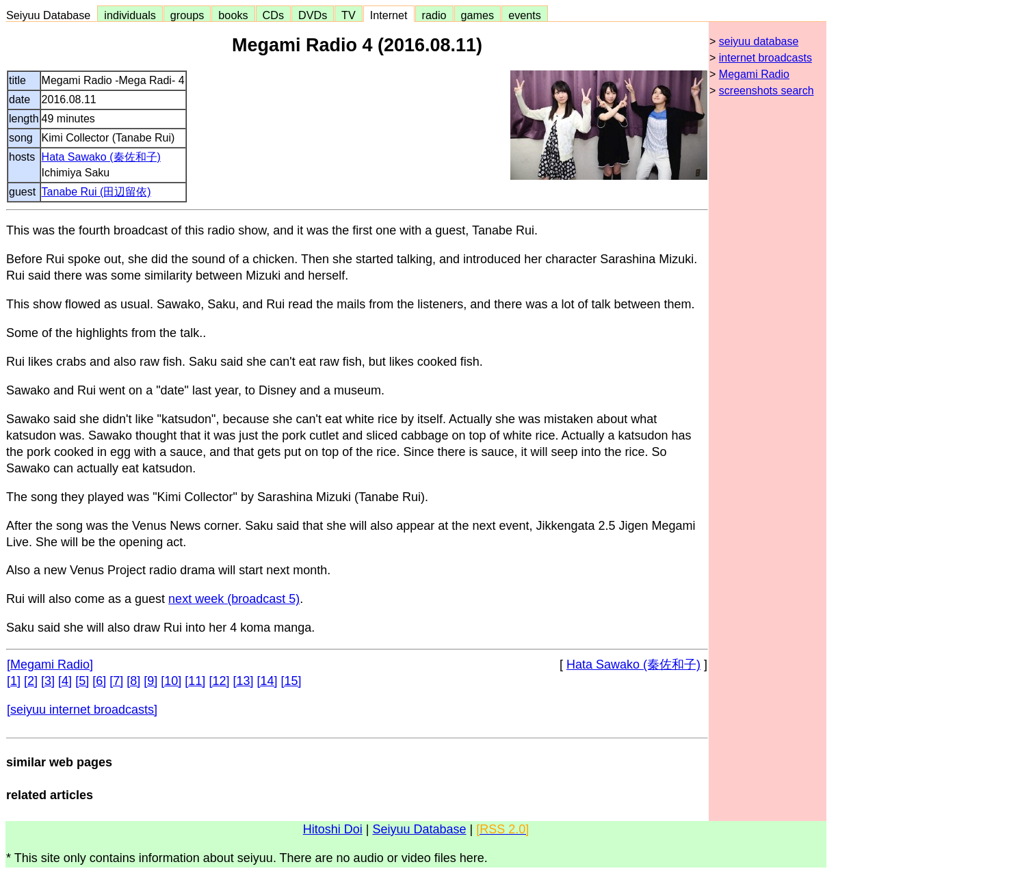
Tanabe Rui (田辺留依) (96, 192)
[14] (267, 681)
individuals (130, 15)
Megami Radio (754, 74)
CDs (273, 15)
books (233, 15)
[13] (243, 681)
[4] (65, 681)
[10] (171, 681)
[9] (150, 681)
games (478, 15)
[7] (116, 681)
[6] (99, 681)
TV (348, 15)
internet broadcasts (765, 58)
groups (187, 15)
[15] (291, 681)
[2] (31, 681)
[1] (14, 681)
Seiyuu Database (51, 15)
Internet (389, 15)
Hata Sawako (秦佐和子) (101, 157)
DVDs (312, 15)
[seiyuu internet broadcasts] (82, 709)
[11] (195, 681)
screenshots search (766, 90)
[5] (82, 681)
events (524, 15)
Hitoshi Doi (333, 829)
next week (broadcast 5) (234, 599)
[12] (219, 681)
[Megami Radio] (50, 664)
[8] (133, 681)
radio (434, 15)
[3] (48, 681)
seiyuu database (759, 41)
